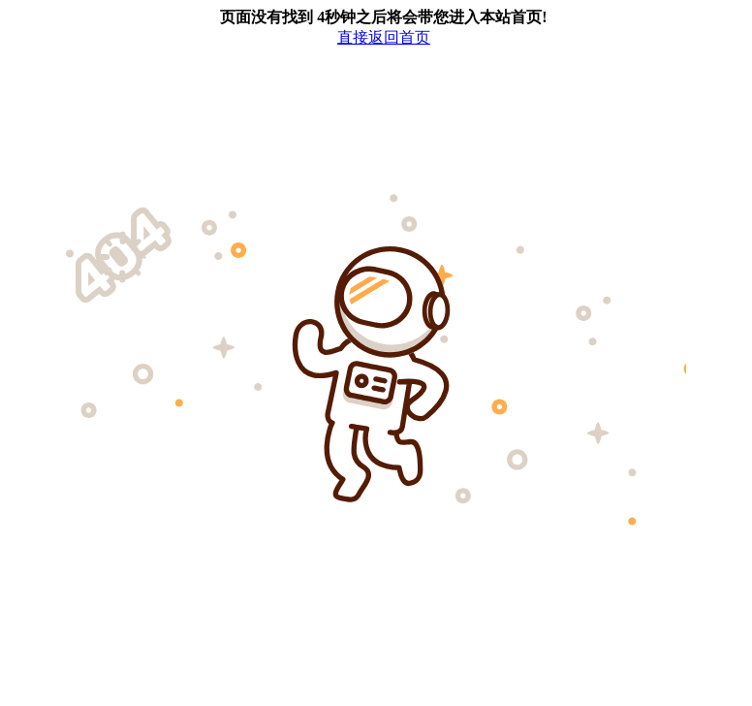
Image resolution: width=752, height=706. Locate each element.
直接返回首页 (383, 37)
